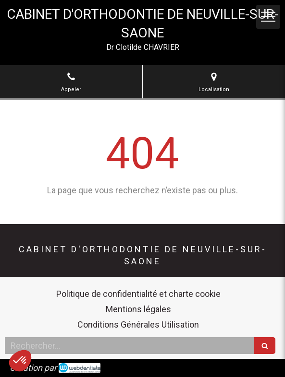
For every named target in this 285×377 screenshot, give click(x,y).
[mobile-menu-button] (268, 17)
